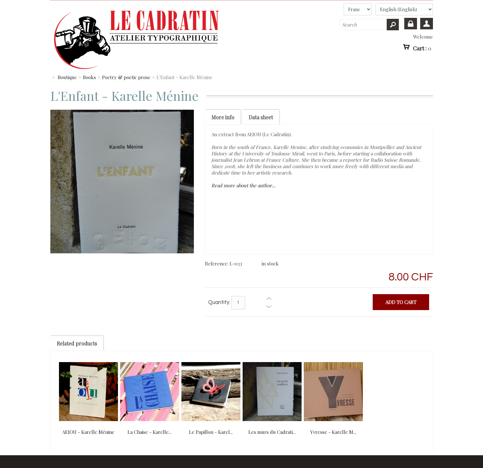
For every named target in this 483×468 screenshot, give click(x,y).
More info (222, 117)
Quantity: (219, 302)
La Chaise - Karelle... (150, 432)
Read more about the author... (243, 185)
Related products (77, 343)
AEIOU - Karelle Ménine (88, 432)
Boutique (67, 77)
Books (89, 77)
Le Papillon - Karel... (211, 432)
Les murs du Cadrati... (272, 432)
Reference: (217, 263)
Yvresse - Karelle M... (333, 432)
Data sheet (261, 117)
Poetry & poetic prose (126, 77)
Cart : (422, 47)
